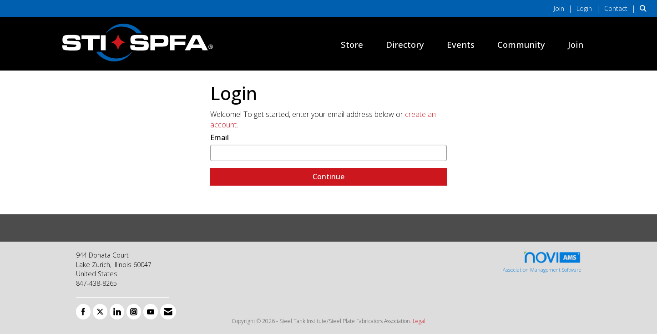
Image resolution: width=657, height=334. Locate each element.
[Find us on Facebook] (83, 311)
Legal (419, 321)
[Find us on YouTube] (150, 311)
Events (461, 44)
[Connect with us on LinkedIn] (117, 311)
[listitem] (564, 8)
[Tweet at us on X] (100, 311)
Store (352, 44)
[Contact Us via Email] (168, 311)
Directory (405, 44)
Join (575, 44)
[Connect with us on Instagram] (133, 311)
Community (521, 44)
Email (219, 137)
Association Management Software (542, 262)
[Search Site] (645, 8)
